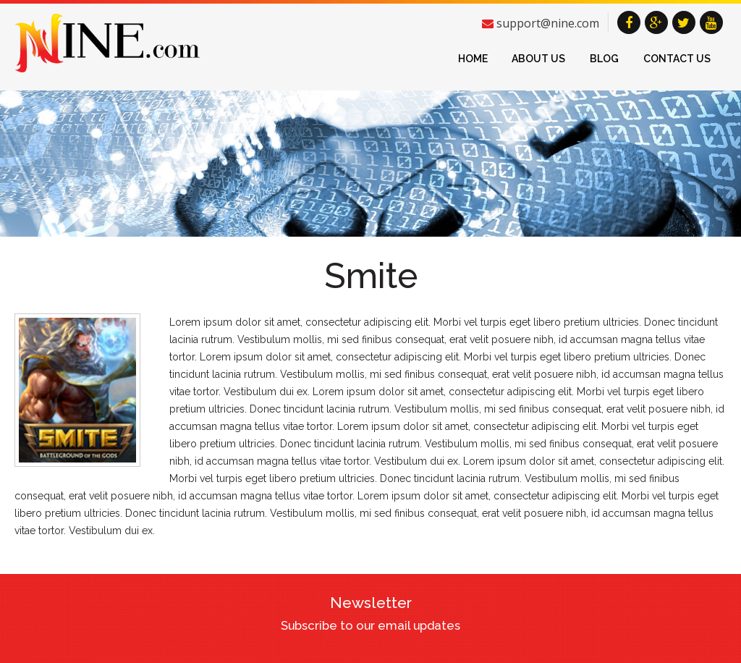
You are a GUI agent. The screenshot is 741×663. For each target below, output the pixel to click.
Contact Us (677, 58)
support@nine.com (547, 23)
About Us (538, 58)
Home (473, 58)
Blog (604, 58)
